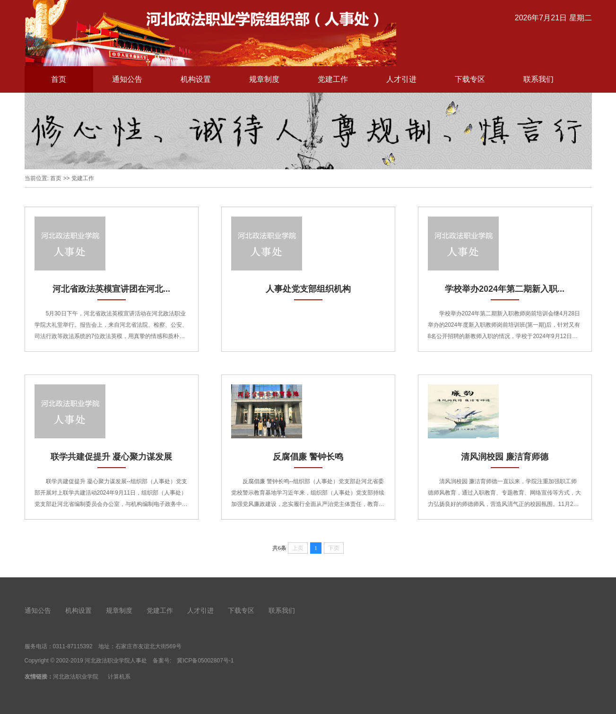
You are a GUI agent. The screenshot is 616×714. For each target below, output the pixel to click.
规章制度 (264, 79)
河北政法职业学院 (75, 676)
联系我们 (538, 79)
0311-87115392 (73, 646)
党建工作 (333, 79)
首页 (58, 79)
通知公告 (127, 79)
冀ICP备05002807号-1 (205, 660)
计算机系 (119, 676)
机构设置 (196, 79)
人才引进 (401, 79)
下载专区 (470, 79)
